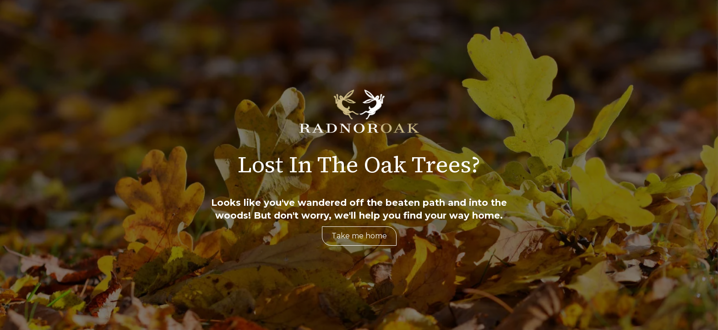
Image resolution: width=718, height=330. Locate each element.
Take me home (359, 235)
